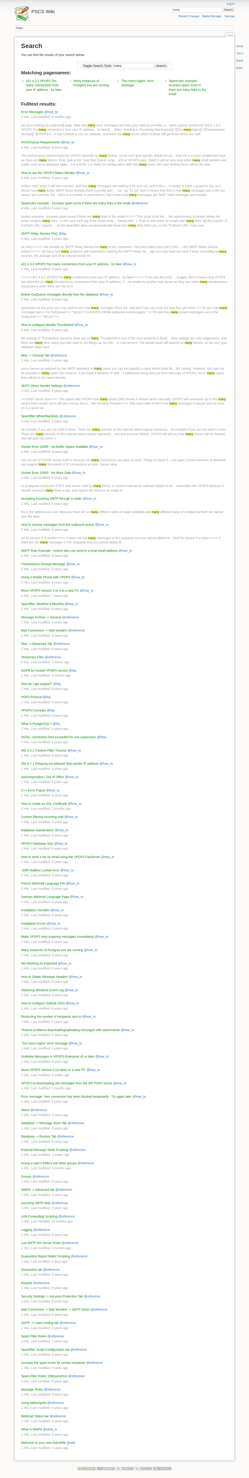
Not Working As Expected (39, 963)
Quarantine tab (31, 1269)
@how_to (51, 112)
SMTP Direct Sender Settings (42, 386)
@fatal (101, 737)
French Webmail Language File (43, 883)
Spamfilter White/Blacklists (40, 416)
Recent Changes (189, 16)
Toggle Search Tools (97, 66)
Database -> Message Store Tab (44, 1123)
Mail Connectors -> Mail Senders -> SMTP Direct (55, 1309)
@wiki (71, 1442)
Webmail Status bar (35, 1416)
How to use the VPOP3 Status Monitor (48, 173)
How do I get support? (36, 684)
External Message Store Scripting (44, 1150)
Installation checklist (35, 910)
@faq (62, 233)
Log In (230, 3)
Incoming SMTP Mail (35, 1203)
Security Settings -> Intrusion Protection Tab (52, 1296)
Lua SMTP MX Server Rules (41, 1243)
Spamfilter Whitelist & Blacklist (42, 604)
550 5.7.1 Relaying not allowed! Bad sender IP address (59, 763)
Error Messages (32, 112)
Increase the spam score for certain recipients (53, 1363)
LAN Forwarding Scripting (39, 1216)
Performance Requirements (40, 142)
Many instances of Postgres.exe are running (52, 950)
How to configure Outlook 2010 (43, 1003)
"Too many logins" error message (44, 1043)
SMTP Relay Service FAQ (39, 233)
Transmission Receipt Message (43, 564)
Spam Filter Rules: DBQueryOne (44, 1376)
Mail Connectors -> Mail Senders (44, 630)
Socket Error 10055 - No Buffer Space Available (54, 446)
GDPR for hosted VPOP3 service (44, 670)
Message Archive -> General (41, 617)
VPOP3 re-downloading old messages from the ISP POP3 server (66, 1083)
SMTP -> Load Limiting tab (40, 1323)
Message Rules (32, 1389)
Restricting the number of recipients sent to (51, 1016)
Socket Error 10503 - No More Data (46, 473)
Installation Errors (33, 923)
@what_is (50, 1429)
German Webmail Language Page (45, 897)
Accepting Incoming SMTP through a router (51, 498)
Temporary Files (32, 657)
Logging (26, 1230)
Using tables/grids (33, 1403)
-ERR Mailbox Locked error (40, 870)
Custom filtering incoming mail (42, 817)
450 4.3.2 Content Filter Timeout (43, 750)
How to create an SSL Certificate (44, 803)
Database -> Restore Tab (38, 1136)
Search (228, 9)
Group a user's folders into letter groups (49, 1163)
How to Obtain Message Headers (44, 977)
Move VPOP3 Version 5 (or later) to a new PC (53, 1070)
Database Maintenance (37, 830)
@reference (139, 203)
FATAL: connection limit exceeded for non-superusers (58, 737)
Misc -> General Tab (35, 355)
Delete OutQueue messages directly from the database (60, 294)
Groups (26, 1176)
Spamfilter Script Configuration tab (45, 1349)
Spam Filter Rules (33, 1336)
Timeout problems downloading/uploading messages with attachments (70, 1030)
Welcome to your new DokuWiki (43, 1442)
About (25, 1110)
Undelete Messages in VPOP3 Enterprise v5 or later (57, 1056)
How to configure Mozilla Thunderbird (47, 325)
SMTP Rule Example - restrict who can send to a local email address (69, 550)
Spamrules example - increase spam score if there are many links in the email (75, 203)
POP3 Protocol (31, 697)
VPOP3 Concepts (33, 710)
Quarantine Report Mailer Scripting (45, 1256)
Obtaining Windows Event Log (42, 990)
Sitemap (229, 16)
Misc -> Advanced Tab (36, 644)
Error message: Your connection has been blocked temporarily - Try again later (76, 1096)
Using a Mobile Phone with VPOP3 (45, 577)
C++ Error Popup (33, 790)
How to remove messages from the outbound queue (57, 524)
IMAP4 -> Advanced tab (37, 1189)
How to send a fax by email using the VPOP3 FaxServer (60, 857)
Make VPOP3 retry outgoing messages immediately (57, 936)
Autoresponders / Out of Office (42, 777)
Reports (26, 1283)
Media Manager (212, 16)
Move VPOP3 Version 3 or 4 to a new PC (50, 590)
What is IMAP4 (31, 1429)
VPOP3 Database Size (37, 843)
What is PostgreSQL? (36, 724)
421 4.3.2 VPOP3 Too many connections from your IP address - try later (43, 85)
